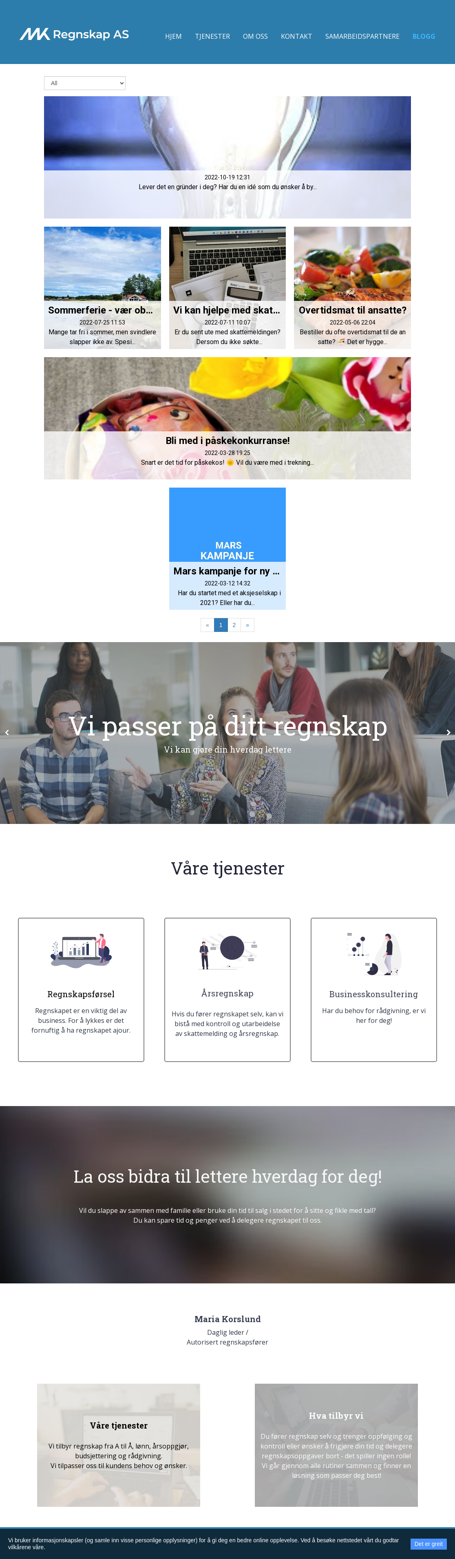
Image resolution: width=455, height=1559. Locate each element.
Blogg (424, 36)
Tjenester (212, 36)
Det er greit (429, 1544)
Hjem (173, 36)
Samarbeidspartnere (362, 36)
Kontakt (296, 36)
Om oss (255, 36)
